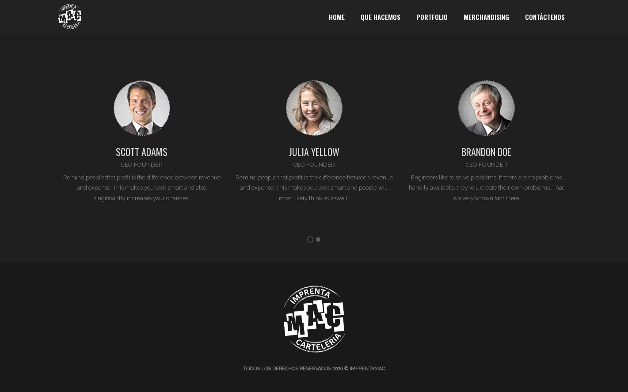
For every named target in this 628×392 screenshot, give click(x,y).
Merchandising (486, 17)
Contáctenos (545, 17)
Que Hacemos (380, 17)
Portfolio (432, 17)
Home (337, 17)
